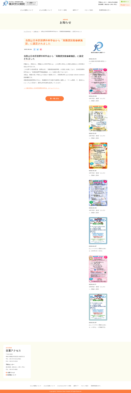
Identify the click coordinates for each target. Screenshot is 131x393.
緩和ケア (76, 10)
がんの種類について (26, 10)
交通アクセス (125, 5)
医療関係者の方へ (105, 10)
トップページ (27, 31)
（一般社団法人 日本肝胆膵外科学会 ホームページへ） (42, 88)
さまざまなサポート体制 (64, 385)
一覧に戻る (55, 98)
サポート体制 (62, 10)
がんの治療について (45, 10)
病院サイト (125, 1)
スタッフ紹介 (89, 10)
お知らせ (36, 31)
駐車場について (12, 375)
